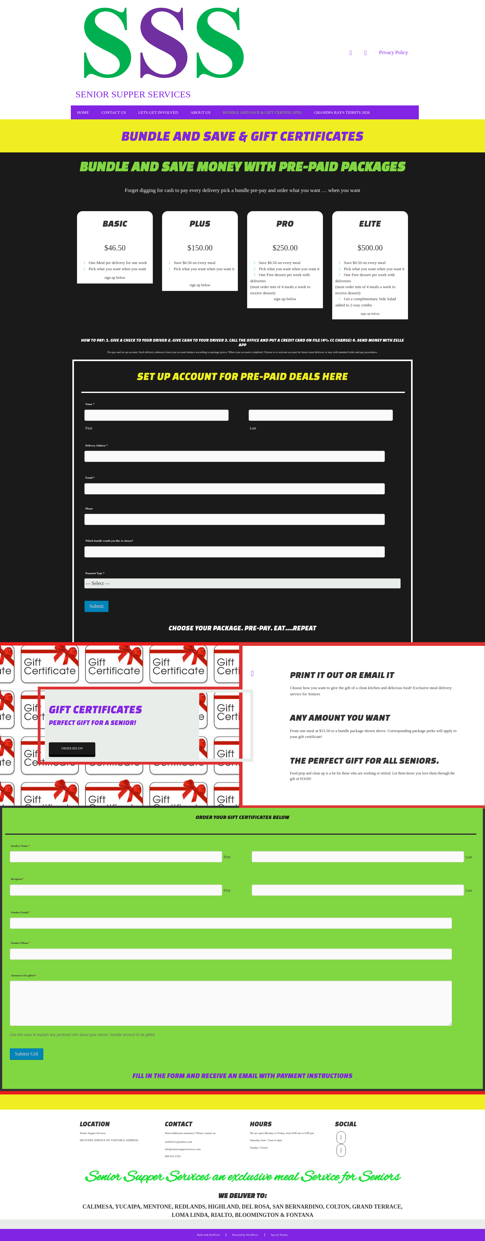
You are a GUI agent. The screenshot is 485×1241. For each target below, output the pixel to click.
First (88, 428)
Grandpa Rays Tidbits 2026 (342, 112)
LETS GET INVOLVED (158, 112)
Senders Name (20, 845)
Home (83, 112)
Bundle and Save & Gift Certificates (262, 112)
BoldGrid (214, 1234)
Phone (89, 508)
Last (253, 428)
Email (90, 477)
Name (89, 404)
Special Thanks (279, 1234)
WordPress (252, 1234)
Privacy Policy (393, 52)
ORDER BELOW (71, 748)
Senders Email (20, 912)
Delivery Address (96, 445)
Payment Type (95, 573)
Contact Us (113, 112)
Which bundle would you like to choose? (109, 540)
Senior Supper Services (133, 94)
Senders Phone (21, 943)
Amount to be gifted (24, 975)
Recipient (17, 879)
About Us (200, 112)
